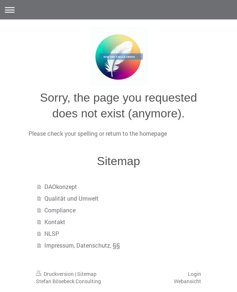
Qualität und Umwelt (71, 198)
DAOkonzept (60, 186)
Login (194, 273)
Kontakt (54, 222)
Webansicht (187, 281)
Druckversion (55, 273)
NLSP (51, 233)
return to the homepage (136, 133)
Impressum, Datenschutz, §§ (82, 245)
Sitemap (86, 273)
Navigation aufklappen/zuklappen (118, 10)
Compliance (60, 210)
